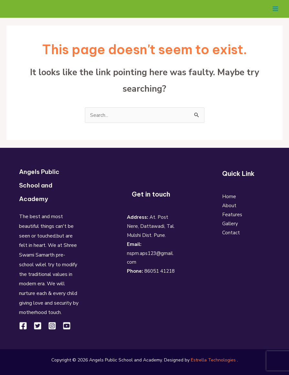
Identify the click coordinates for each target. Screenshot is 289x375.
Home (229, 196)
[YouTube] (67, 325)
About (229, 205)
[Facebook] (23, 325)
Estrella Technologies (213, 360)
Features (232, 214)
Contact (231, 232)
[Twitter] (38, 325)
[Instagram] (52, 325)
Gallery (230, 223)
